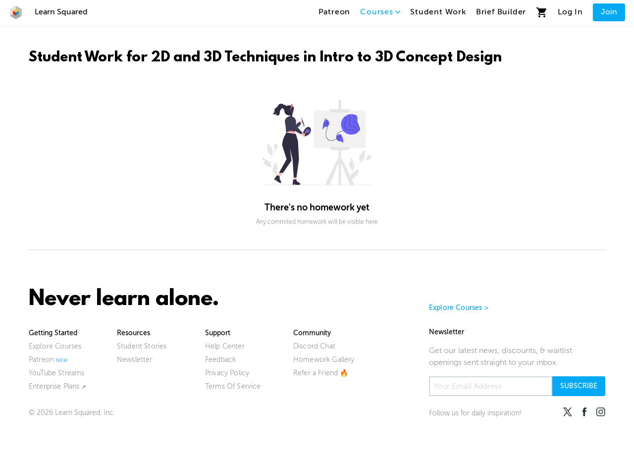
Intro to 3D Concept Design (410, 58)
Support (217, 333)
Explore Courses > (458, 307)
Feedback (220, 359)
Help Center (225, 346)
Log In (570, 11)
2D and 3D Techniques (225, 58)
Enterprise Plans (54, 386)
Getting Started (53, 333)
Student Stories (141, 346)
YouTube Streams (56, 373)
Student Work (438, 11)
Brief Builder (501, 11)
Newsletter (135, 359)
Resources (133, 333)
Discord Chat (314, 346)
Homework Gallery (324, 359)
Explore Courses (55, 346)
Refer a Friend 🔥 (321, 373)
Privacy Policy (227, 373)
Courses (380, 11)
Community (312, 333)
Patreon (334, 11)
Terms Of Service (233, 386)
